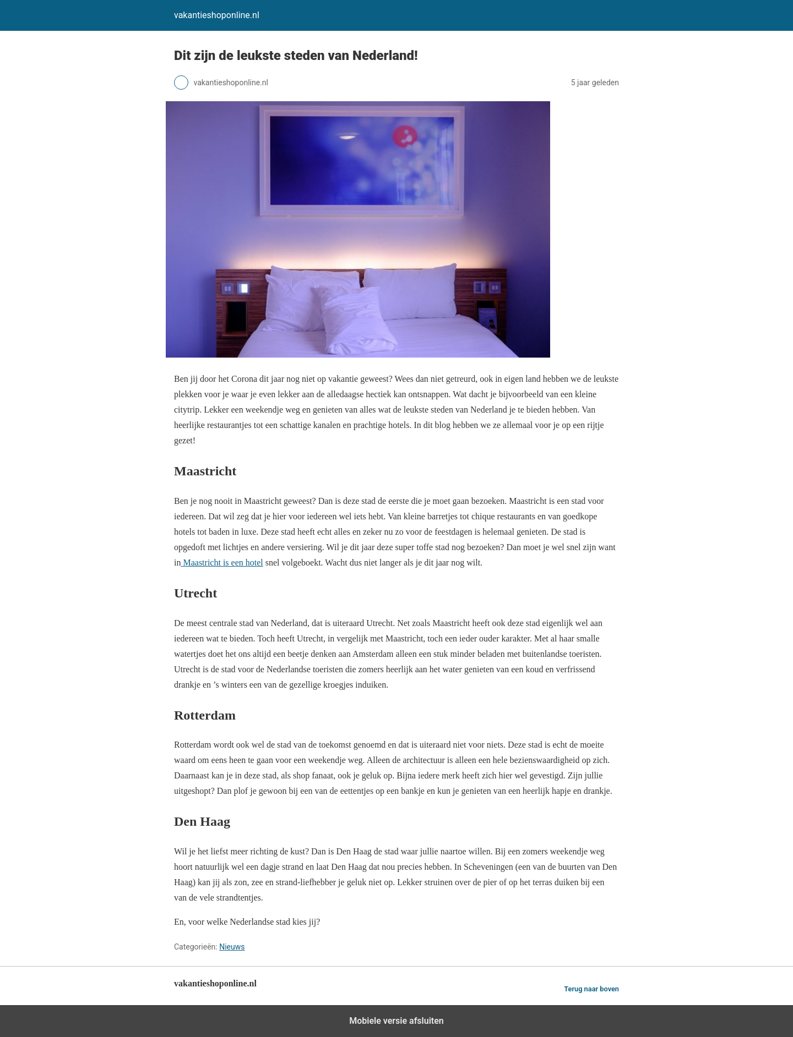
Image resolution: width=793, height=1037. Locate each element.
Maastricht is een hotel (222, 562)
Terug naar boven (591, 989)
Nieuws (232, 946)
